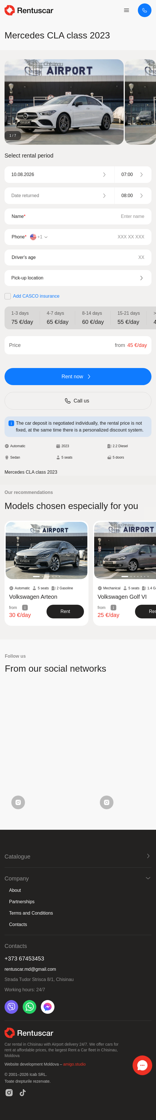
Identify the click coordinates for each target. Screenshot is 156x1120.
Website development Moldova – (34, 1064)
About (15, 890)
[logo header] (29, 10)
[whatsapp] (29, 1007)
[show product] (65, 611)
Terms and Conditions (31, 913)
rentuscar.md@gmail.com (30, 969)
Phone (19, 236)
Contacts (18, 924)
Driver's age (24, 257)
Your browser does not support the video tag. (46, 750)
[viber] (11, 1007)
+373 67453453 (24, 958)
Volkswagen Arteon (33, 597)
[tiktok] (22, 1092)
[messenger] (47, 1007)
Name (19, 216)
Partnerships (22, 901)
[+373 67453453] (144, 10)
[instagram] (9, 1092)
